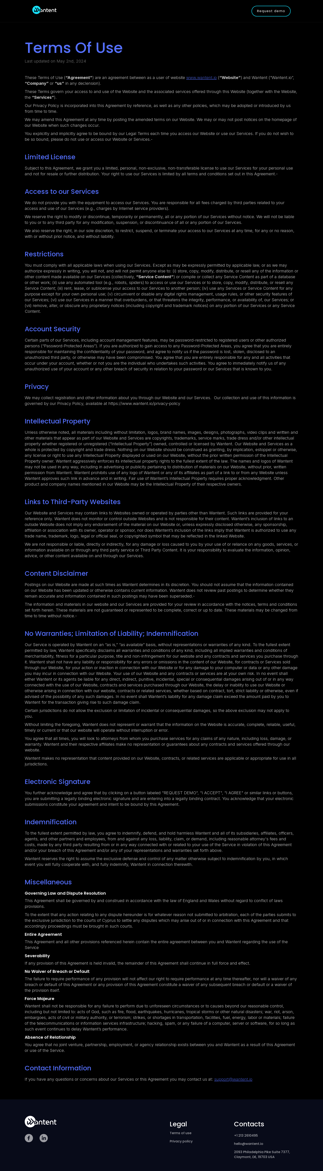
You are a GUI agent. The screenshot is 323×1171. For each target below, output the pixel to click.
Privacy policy (181, 1141)
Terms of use (180, 1133)
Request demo (271, 11)
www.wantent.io (201, 77)
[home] (44, 10)
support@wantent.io (233, 1079)
